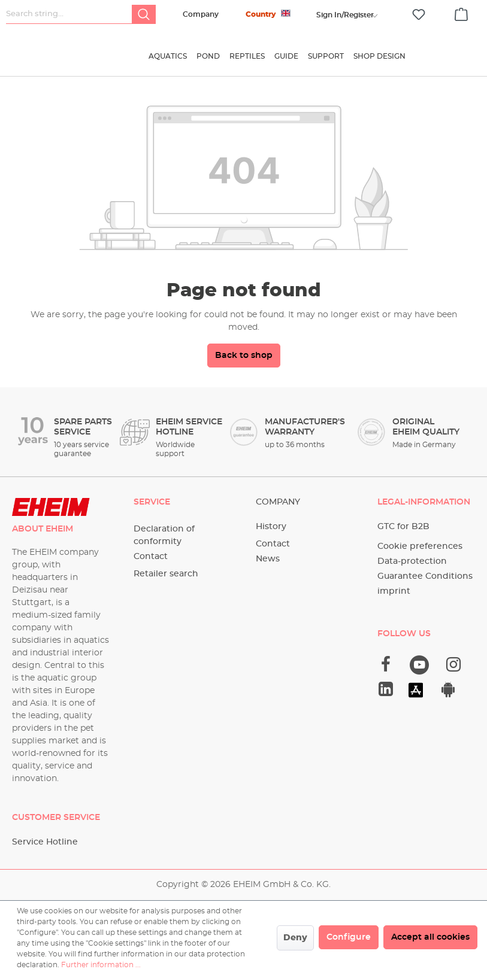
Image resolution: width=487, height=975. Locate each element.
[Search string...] (69, 14)
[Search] (144, 14)
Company (201, 14)
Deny (295, 938)
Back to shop (244, 363)
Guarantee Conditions (425, 576)
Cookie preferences (419, 546)
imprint (393, 591)
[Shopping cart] (461, 12)
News (268, 559)
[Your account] (345, 15)
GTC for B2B (403, 527)
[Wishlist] (418, 14)
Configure (348, 937)
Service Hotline (45, 842)
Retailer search (166, 574)
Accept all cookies (430, 937)
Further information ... (101, 964)
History (271, 527)
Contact (151, 556)
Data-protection (412, 561)
